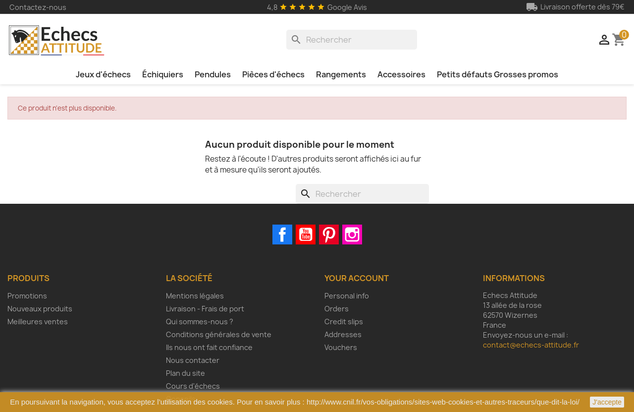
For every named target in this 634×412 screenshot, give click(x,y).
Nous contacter (192, 360)
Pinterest (329, 234)
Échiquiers (162, 74)
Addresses (343, 334)
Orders (336, 308)
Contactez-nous (37, 7)
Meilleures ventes (37, 321)
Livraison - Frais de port (205, 308)
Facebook (282, 234)
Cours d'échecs (193, 386)
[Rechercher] (351, 40)
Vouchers (340, 347)
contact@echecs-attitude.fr (531, 345)
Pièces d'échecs (273, 74)
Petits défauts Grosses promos (497, 74)
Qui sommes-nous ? (199, 321)
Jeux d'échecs (103, 74)
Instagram (352, 234)
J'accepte (607, 402)
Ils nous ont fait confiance (209, 347)
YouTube (306, 234)
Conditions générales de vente (218, 334)
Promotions (27, 295)
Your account (356, 278)
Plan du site (185, 373)
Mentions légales (195, 295)
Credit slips (343, 321)
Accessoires (401, 74)
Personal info (346, 295)
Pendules (213, 74)
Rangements (341, 74)
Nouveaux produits (39, 308)
